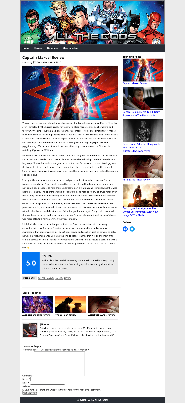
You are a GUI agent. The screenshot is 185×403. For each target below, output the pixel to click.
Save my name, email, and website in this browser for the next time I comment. (63, 389)
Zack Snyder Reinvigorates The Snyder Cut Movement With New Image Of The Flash (140, 212)
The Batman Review (65, 314)
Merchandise (70, 48)
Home (25, 48)
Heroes (38, 48)
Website (26, 386)
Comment (28, 375)
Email (25, 382)
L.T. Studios (102, 399)
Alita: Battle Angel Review (101, 314)
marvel (59, 278)
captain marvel (46, 278)
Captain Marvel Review (135, 83)
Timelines (52, 48)
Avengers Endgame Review (36, 314)
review (67, 278)
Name (26, 379)
